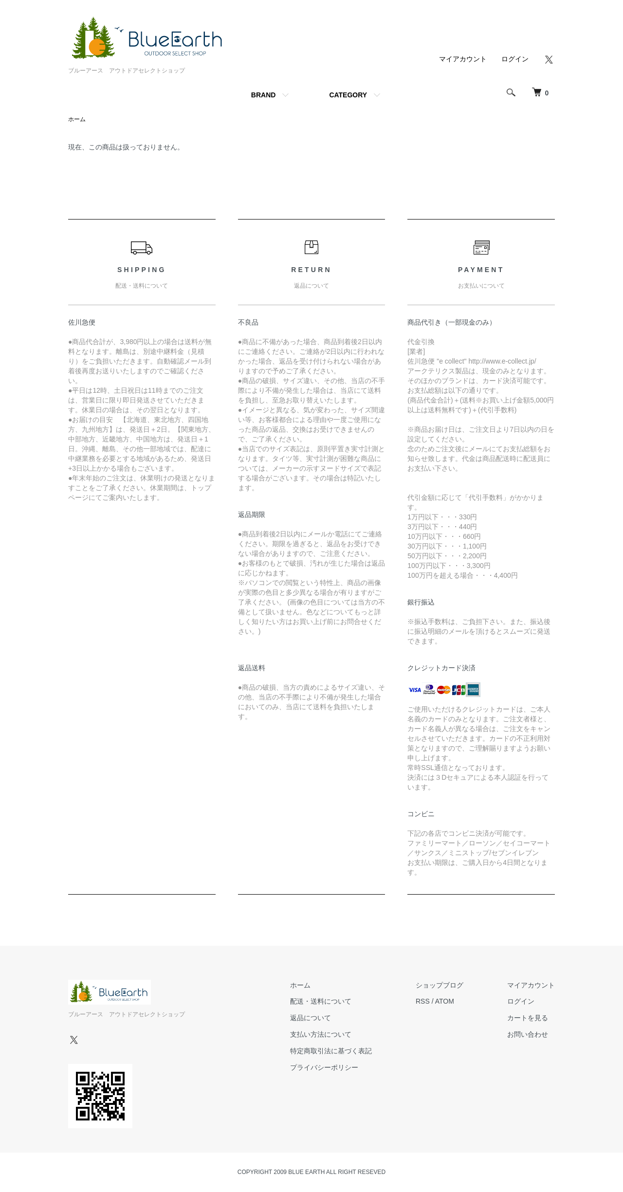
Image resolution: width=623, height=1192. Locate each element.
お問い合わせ (527, 1034)
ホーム (77, 119)
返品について (310, 1018)
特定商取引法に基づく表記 (331, 1051)
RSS (423, 1001)
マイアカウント (463, 59)
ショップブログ (439, 985)
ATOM (444, 1001)
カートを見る (527, 1018)
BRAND (263, 95)
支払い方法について (320, 1034)
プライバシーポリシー (324, 1067)
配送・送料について (320, 1001)
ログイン (515, 59)
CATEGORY (348, 95)
